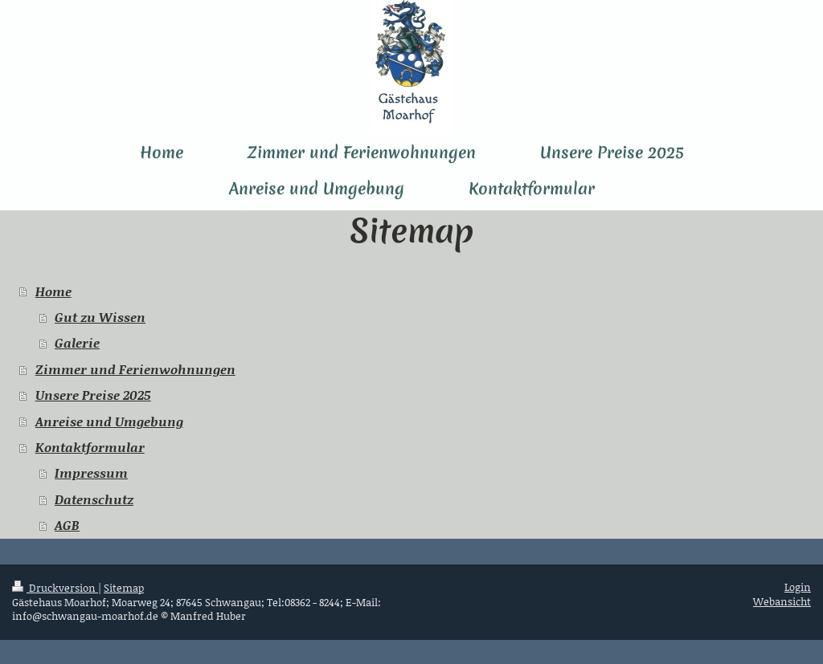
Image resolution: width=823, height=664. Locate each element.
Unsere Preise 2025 (93, 394)
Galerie (77, 342)
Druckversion (55, 587)
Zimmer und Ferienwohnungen (135, 369)
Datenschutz (94, 499)
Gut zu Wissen (100, 317)
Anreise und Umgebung (109, 421)
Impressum (91, 472)
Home (53, 291)
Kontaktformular (90, 447)
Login (797, 587)
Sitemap (124, 587)
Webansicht (782, 601)
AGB (67, 524)
